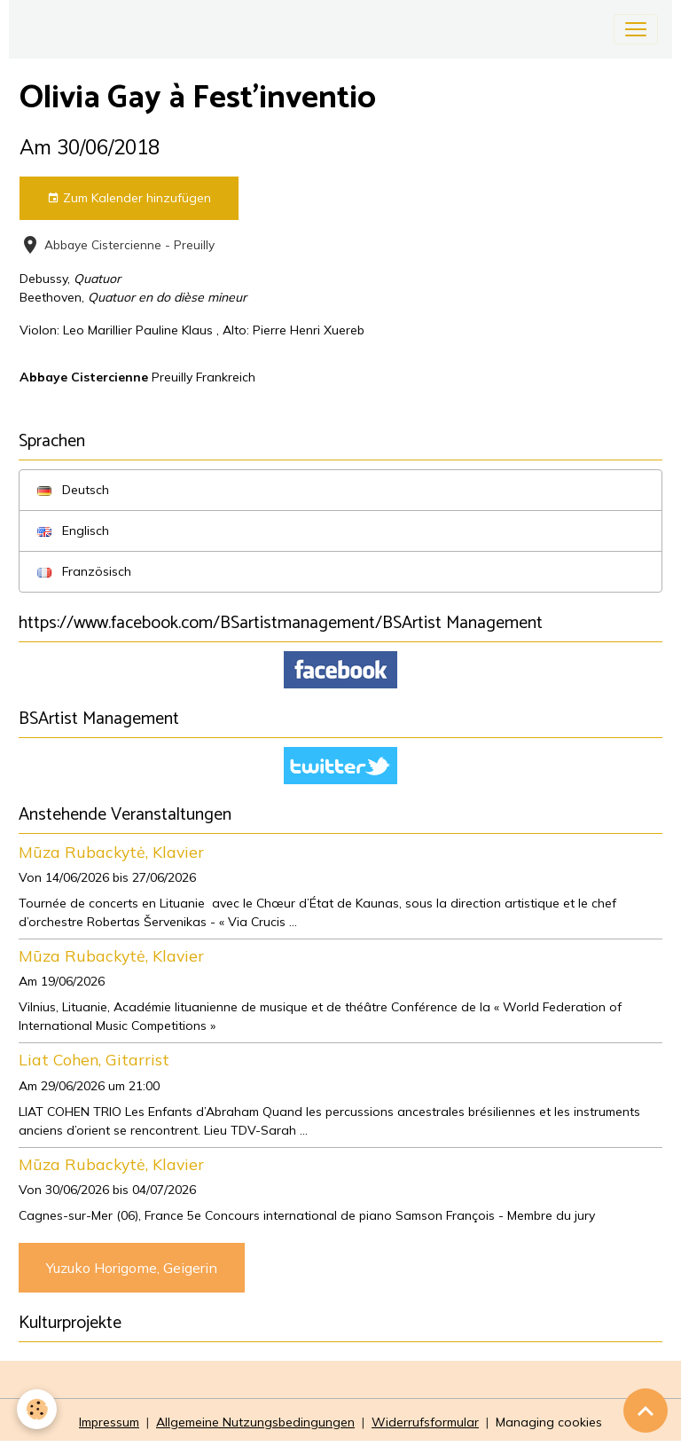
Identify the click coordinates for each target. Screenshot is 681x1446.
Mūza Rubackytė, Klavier (111, 851)
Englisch (73, 530)
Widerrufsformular (425, 1422)
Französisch (84, 571)
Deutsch (73, 490)
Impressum (109, 1422)
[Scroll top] (645, 1410)
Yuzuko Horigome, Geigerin (131, 1268)
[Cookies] (38, 1409)
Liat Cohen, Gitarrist (94, 1059)
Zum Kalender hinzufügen (129, 198)
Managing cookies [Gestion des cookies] (549, 1422)
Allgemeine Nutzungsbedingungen (255, 1422)
